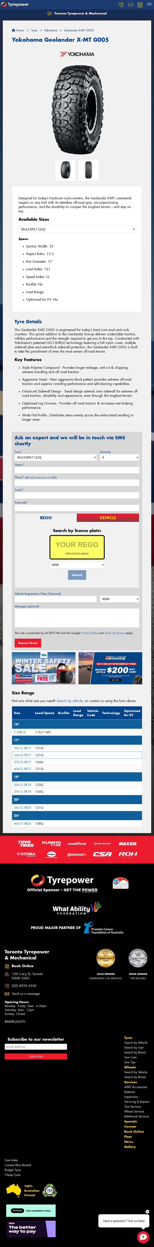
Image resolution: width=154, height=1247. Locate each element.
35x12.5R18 (22, 785)
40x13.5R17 (22, 769)
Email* (19, 490)
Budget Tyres (13, 1170)
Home (18, 30)
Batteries (129, 1092)
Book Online (134, 1131)
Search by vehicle (70, 701)
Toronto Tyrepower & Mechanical (77, 13)
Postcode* (21, 503)
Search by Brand (135, 1052)
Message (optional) (27, 606)
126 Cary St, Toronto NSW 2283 (27, 976)
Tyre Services (132, 1107)
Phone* (36, 477)
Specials (130, 1121)
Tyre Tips (129, 1062)
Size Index (11, 1160)
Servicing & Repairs (136, 1102)
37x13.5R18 (22, 792)
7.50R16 (20, 732)
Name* (19, 465)
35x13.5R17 (22, 755)
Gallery (130, 1147)
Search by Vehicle (135, 1043)
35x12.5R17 (22, 748)
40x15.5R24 (22, 824)
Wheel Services (134, 1111)
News (128, 1142)
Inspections (131, 1097)
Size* (18, 452)
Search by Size (134, 1048)
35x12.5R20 (22, 808)
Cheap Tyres (12, 1175)
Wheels (130, 1067)
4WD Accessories (135, 1087)
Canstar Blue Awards (18, 1165)
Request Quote (27, 643)
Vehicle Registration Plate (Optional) (38, 594)
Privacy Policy (89, 633)
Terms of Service (115, 633)
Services (130, 1082)
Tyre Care (130, 1057)
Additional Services (136, 1116)
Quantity (105, 452)
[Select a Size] (77, 229)
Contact (130, 1126)
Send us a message (26, 994)
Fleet (128, 1137)
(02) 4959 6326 (24, 986)
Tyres (128, 1038)
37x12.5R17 (22, 762)
